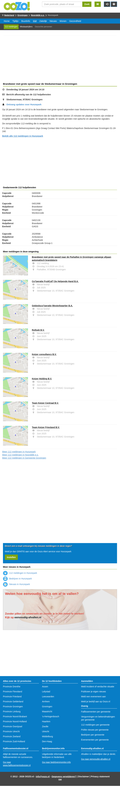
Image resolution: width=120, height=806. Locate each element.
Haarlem (46, 721)
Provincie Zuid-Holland (14, 741)
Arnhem (46, 701)
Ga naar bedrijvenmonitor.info (56, 762)
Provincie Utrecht (11, 731)
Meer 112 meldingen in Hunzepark (19, 451)
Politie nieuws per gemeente (95, 729)
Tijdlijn (15, 21)
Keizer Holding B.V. (42, 378)
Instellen (11, 557)
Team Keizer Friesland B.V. (46, 427)
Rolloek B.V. (38, 330)
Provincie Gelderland (13, 701)
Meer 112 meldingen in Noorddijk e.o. (20, 455)
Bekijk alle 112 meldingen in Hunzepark (22, 136)
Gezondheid (75, 21)
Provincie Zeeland (11, 736)
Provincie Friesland (12, 696)
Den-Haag (47, 741)
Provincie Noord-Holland (15, 721)
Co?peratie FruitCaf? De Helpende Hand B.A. (55, 281)
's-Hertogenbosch (50, 716)
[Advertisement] (60, 59)
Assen (45, 686)
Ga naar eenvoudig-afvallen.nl (95, 759)
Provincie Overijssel (12, 726)
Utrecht (45, 731)
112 (35, 21)
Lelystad (46, 691)
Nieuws (53, 21)
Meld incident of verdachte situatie (97, 686)
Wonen (63, 21)
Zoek (87, 4)
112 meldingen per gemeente (95, 724)
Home (7, 21)
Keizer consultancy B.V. (44, 354)
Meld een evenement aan (93, 696)
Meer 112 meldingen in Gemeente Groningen (24, 458)
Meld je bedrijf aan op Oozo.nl (95, 701)
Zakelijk (43, 21)
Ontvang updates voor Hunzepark (23, 104)
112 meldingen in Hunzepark (20, 573)
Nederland (9, 15)
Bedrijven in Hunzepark (17, 578)
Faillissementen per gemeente (95, 711)
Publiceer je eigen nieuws (93, 691)
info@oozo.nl (43, 776)
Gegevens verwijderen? (64, 776)
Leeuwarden (48, 696)
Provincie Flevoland (12, 691)
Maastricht (47, 711)
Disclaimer (83, 776)
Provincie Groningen (13, 706)
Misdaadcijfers (26, 27)
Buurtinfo (25, 21)
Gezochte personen (43, 27)
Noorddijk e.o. (38, 15)
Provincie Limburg (11, 711)
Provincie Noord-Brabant (15, 716)
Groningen (23, 15)
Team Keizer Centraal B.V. (45, 403)
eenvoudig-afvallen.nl (28, 617)
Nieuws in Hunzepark (16, 584)
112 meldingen (11, 27)
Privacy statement (100, 776)
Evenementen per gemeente (95, 739)
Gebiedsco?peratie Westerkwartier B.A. (52, 305)
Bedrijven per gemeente (92, 734)
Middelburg (47, 736)
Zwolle (45, 726)
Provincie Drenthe (11, 686)
